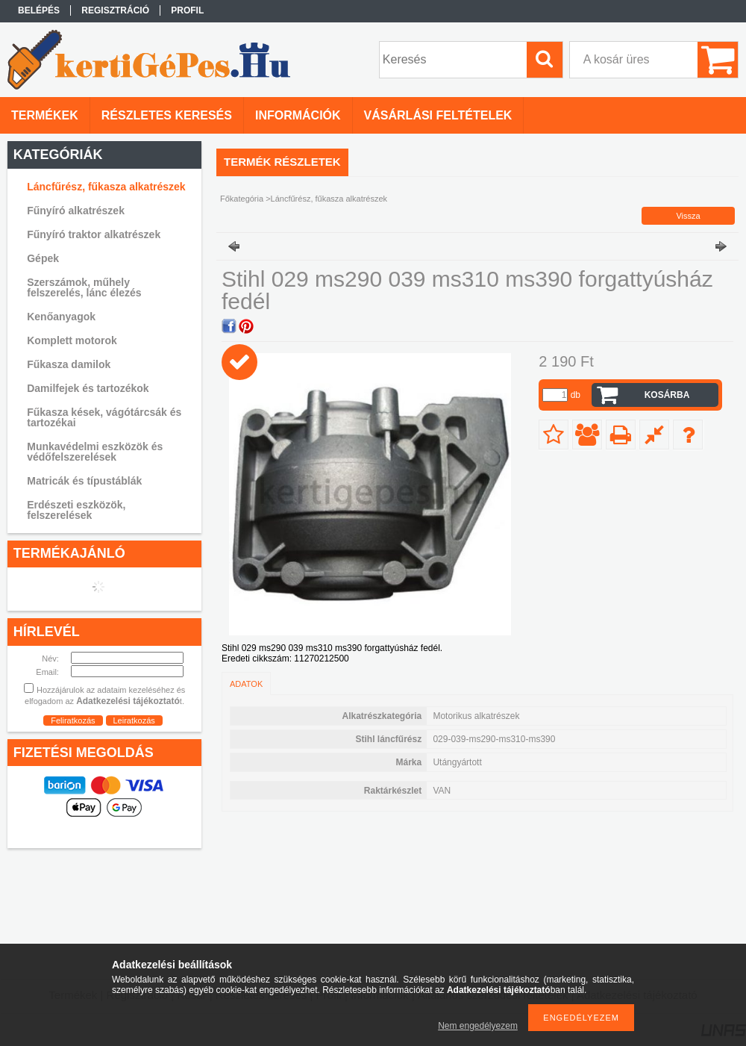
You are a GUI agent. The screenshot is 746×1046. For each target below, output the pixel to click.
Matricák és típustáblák (84, 481)
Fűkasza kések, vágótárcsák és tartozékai (104, 417)
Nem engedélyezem (478, 1026)
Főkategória (241, 198)
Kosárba (667, 395)
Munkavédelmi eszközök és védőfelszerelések (95, 451)
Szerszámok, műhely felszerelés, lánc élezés (84, 287)
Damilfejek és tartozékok (87, 388)
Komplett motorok (72, 340)
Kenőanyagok (61, 317)
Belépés (39, 10)
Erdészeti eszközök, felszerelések (76, 510)
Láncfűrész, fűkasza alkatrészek (106, 187)
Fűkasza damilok (68, 364)
